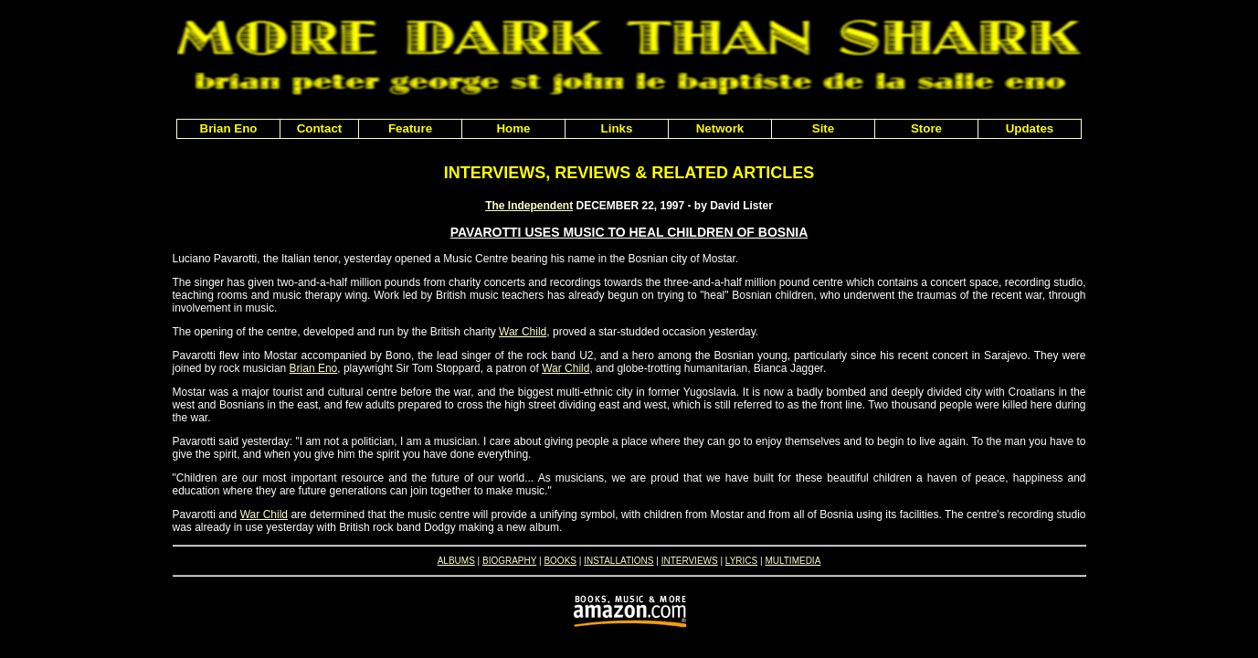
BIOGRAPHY (509, 561)
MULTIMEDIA (792, 561)
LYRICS (741, 561)
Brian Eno (314, 368)
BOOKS (560, 561)
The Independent (529, 205)
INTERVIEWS (689, 561)
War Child (522, 331)
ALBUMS (456, 561)
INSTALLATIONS (618, 561)
